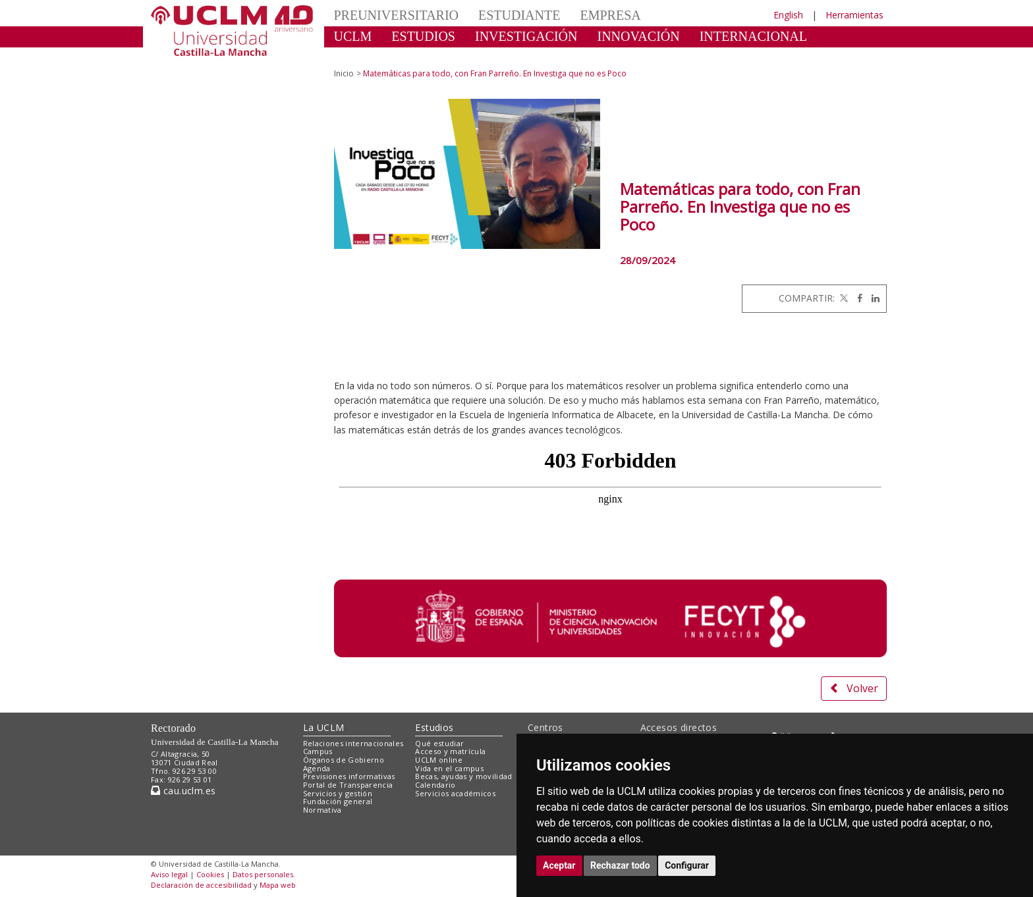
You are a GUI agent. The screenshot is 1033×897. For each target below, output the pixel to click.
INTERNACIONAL (753, 36)
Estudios (434, 727)
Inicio (344, 73)
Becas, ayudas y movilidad (463, 776)
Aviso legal (169, 874)
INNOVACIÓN (639, 36)
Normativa (322, 810)
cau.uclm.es (183, 790)
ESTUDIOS (423, 36)
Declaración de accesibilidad (201, 885)
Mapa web (278, 885)
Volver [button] (853, 688)
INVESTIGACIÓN (526, 36)
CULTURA (364, 56)
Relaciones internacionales (353, 743)
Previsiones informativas (349, 776)
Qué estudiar (439, 743)
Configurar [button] (687, 865)
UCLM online (438, 760)
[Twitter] (842, 298)
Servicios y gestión (337, 793)
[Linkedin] (872, 298)
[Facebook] (856, 298)
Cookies (210, 874)
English (788, 15)
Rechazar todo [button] (620, 865)
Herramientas (854, 15)
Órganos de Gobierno (343, 760)
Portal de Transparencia (348, 785)
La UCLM (324, 727)
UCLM (353, 36)
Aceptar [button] (559, 865)
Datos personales (263, 874)
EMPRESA (610, 15)
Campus (318, 751)
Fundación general (338, 801)
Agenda (317, 768)
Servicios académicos (455, 793)
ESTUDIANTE (519, 15)
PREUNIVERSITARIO (396, 15)
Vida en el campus (449, 768)
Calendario (435, 785)
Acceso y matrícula (450, 751)
